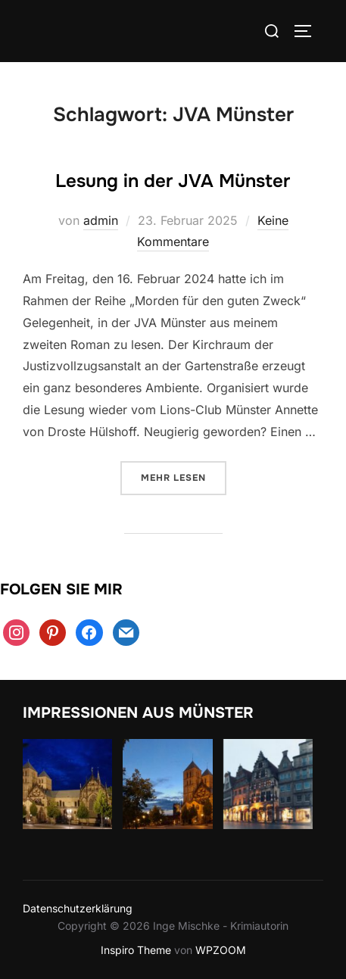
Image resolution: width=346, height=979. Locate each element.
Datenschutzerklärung (77, 908)
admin (100, 220)
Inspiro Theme (136, 949)
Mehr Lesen (183, 476)
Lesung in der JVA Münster (172, 181)
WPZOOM (220, 949)
